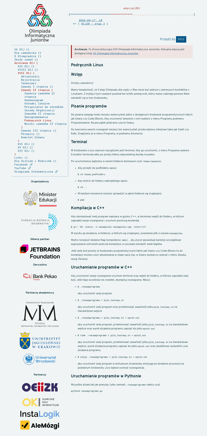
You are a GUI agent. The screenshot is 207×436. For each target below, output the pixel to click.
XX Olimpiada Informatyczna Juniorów (115, 53)
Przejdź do (173, 40)
